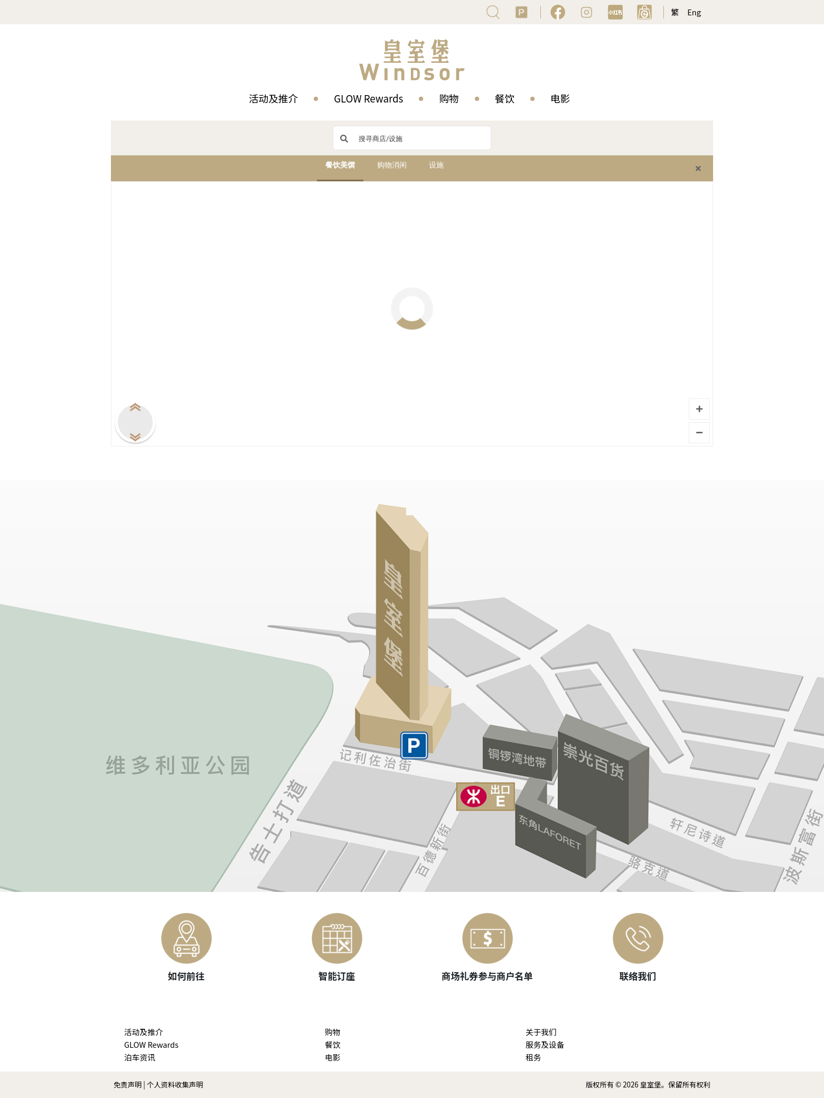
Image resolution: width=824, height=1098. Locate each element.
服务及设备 (545, 1044)
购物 (448, 98)
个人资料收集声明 (175, 1085)
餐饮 (504, 98)
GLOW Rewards (368, 98)
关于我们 (541, 1031)
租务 (533, 1057)
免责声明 (128, 1085)
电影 (560, 98)
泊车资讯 (139, 1057)
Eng (694, 11)
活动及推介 (273, 98)
